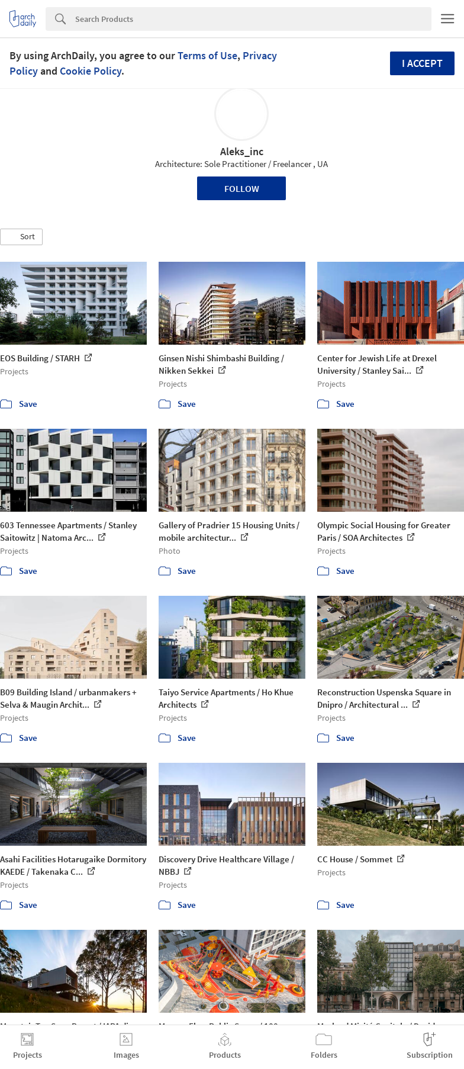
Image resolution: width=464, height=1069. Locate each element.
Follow (241, 188)
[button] (21, 237)
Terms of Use (207, 55)
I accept (422, 63)
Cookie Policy (90, 71)
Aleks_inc (241, 151)
